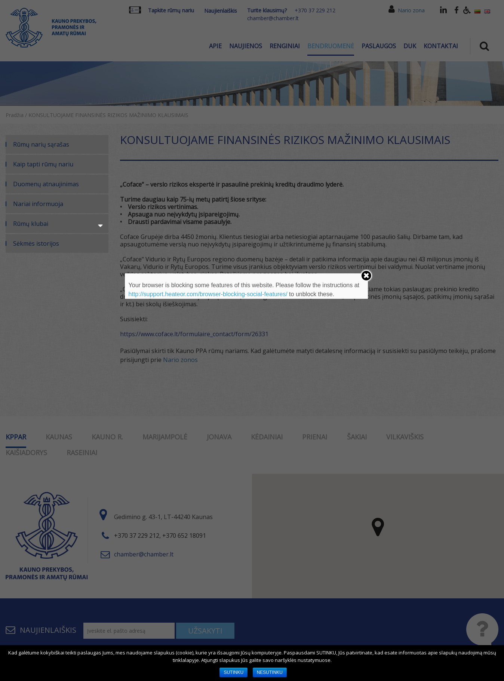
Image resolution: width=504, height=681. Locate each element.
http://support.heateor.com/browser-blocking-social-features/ (208, 294)
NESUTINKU (270, 672)
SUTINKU (233, 672)
